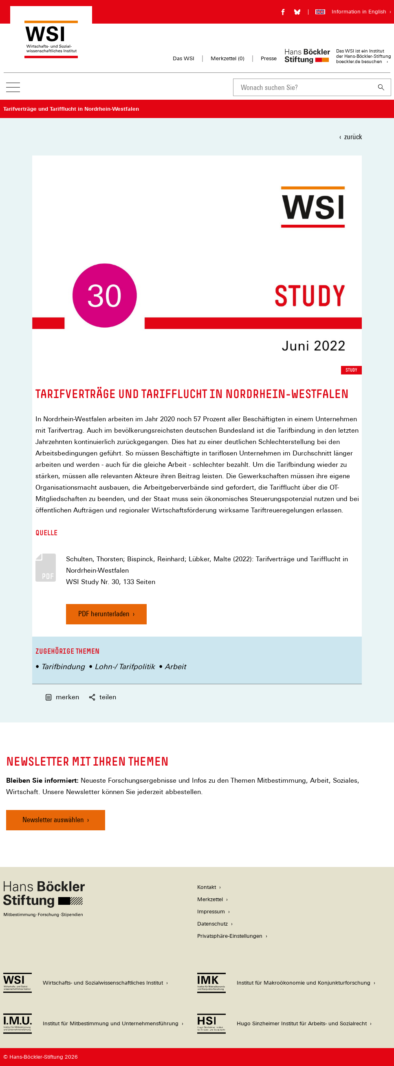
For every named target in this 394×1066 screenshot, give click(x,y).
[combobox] (302, 87)
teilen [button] (102, 697)
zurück (353, 136)
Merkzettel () (227, 58)
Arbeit (175, 666)
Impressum (211, 911)
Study (351, 370)
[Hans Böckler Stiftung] (44, 915)
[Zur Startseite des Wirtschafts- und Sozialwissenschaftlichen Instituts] (51, 54)
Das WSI (183, 58)
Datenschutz (212, 924)
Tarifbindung (63, 666)
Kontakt (206, 887)
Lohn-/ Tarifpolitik (125, 666)
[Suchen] (381, 87)
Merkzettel (210, 899)
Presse (269, 58)
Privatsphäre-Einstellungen (229, 936)
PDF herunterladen (104, 613)
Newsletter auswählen (53, 819)
